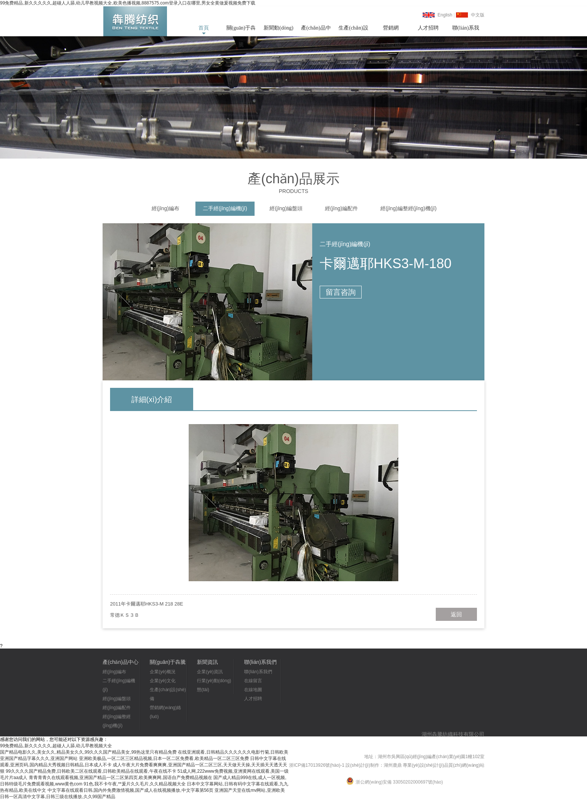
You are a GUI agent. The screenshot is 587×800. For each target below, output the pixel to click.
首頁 (203, 28)
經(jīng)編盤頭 (286, 208)
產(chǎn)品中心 (316, 30)
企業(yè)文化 (163, 680)
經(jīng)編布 (165, 208)
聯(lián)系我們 (465, 30)
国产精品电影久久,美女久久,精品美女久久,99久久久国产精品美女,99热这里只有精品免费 (88, 752)
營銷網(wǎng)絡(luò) (390, 30)
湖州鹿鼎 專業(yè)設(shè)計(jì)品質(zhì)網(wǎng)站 (434, 765)
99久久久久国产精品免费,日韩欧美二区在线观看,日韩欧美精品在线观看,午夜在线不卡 (91, 771)
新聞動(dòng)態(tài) (278, 30)
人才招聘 (428, 28)
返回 (456, 614)
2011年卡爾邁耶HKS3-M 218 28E (146, 604)
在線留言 (253, 680)
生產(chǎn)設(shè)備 (353, 30)
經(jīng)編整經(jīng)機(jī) (408, 208)
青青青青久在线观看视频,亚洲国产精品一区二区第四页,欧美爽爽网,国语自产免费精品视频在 (120, 777)
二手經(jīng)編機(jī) (225, 208)
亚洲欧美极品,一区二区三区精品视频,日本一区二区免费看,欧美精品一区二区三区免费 (164, 758)
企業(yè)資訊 (210, 671)
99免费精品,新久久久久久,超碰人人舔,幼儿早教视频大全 (56, 745)
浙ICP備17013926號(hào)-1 (316, 765)
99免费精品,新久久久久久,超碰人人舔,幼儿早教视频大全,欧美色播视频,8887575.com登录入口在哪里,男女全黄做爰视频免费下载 (127, 3)
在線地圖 (253, 689)
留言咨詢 (341, 292)
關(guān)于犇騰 (241, 30)
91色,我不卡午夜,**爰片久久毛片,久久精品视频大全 (134, 784)
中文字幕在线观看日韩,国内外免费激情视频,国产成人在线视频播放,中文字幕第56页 (130, 790)
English (445, 15)
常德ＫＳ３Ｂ (124, 615)
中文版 (477, 15)
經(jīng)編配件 (341, 208)
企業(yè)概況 (163, 671)
